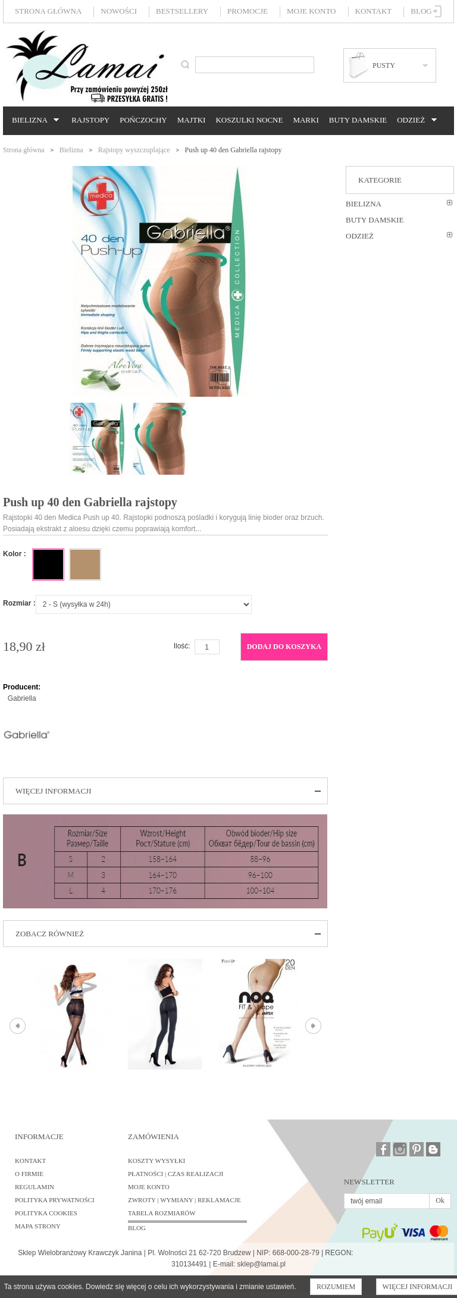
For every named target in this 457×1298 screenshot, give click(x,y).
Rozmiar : (19, 603)
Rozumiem (336, 1287)
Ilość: (182, 646)
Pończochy (143, 119)
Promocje (247, 11)
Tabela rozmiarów (162, 1213)
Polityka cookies (46, 1213)
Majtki (191, 119)
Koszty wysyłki (156, 1160)
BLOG (137, 1227)
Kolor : (14, 554)
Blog (421, 11)
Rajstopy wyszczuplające (134, 150)
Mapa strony (38, 1226)
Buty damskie (358, 119)
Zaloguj (437, 11)
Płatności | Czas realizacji (175, 1173)
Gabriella (22, 698)
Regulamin (34, 1186)
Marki (305, 119)
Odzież (414, 120)
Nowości (119, 11)
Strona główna (48, 11)
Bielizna (33, 120)
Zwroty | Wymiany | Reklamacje (184, 1199)
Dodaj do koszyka (284, 646)
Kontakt (373, 11)
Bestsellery (182, 11)
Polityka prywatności (55, 1199)
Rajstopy (90, 119)
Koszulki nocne (249, 119)
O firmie (29, 1173)
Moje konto (311, 11)
